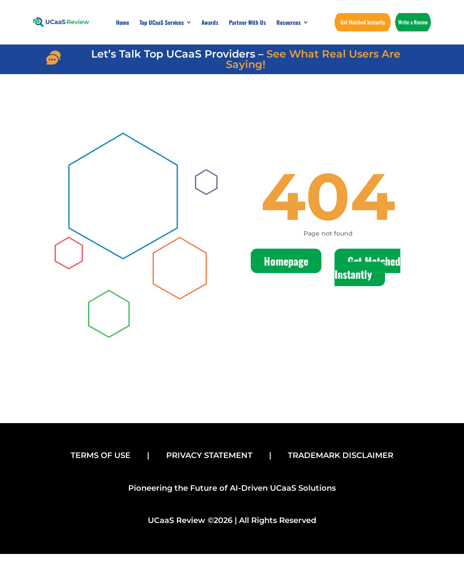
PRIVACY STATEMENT (209, 455)
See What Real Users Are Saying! (313, 59)
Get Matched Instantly (367, 267)
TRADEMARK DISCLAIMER (340, 455)
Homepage (286, 261)
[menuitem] (122, 22)
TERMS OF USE (100, 455)
